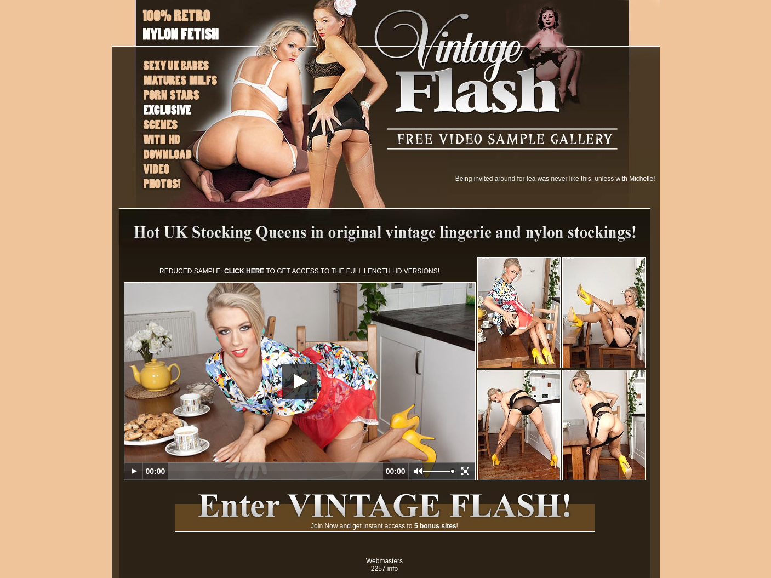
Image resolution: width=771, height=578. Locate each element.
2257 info (384, 569)
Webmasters (384, 561)
